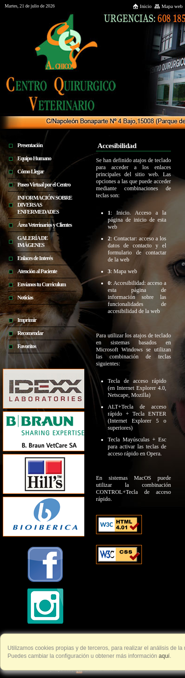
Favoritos (26, 346)
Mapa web (168, 6)
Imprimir (27, 320)
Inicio (142, 6)
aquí (163, 656)
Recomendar (30, 333)
